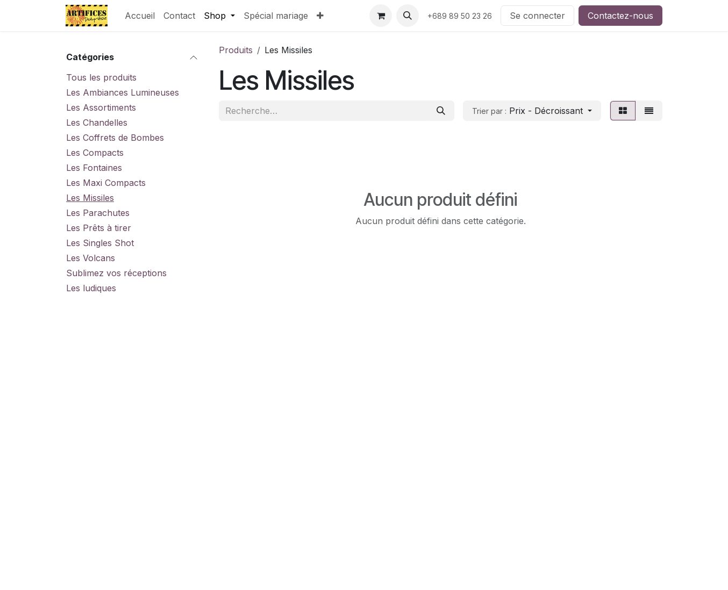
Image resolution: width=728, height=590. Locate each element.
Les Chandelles (96, 122)
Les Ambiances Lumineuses (122, 92)
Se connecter (537, 15)
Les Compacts (95, 152)
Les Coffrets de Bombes (115, 137)
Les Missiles (90, 197)
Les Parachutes (98, 212)
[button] (407, 15)
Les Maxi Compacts (106, 182)
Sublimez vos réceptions (116, 273)
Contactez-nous (620, 15)
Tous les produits (101, 77)
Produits (236, 50)
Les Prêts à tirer (98, 227)
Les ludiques (91, 288)
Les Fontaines (94, 167)
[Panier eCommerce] (380, 15)
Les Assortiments (101, 107)
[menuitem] (139, 15)
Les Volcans (90, 258)
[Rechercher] (440, 110)
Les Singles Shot (100, 243)
